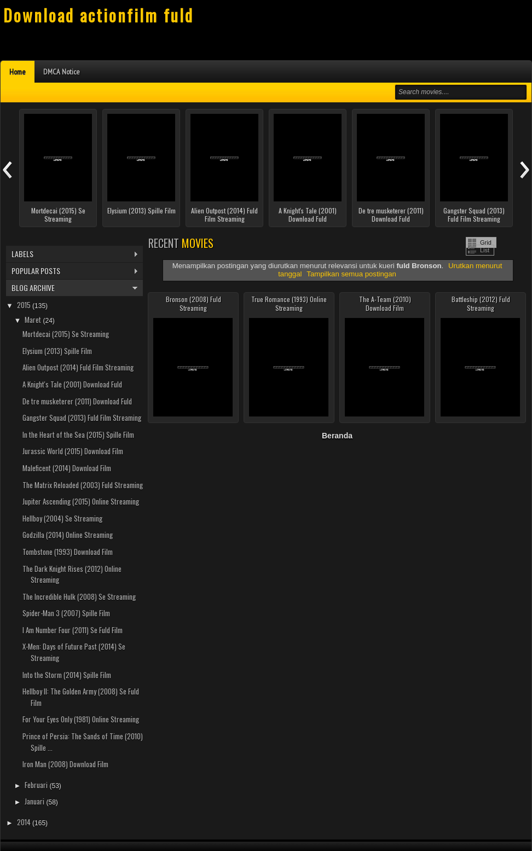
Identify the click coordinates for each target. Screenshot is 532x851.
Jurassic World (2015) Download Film (72, 450)
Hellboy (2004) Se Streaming (62, 518)
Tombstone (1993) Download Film (67, 551)
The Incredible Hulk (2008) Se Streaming (79, 596)
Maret (34, 319)
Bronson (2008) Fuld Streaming (193, 303)
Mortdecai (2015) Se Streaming (58, 214)
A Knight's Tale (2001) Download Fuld (308, 214)
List (484, 250)
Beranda (337, 435)
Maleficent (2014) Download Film (66, 467)
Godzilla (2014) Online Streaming (67, 534)
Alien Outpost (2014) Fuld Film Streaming (224, 214)
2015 (24, 304)
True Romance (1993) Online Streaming (289, 303)
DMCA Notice (61, 72)
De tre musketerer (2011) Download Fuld (391, 214)
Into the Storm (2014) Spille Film (66, 674)
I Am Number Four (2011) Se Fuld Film (72, 629)
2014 (24, 822)
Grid (485, 242)
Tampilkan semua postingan (351, 274)
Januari (35, 801)
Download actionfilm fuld (98, 15)
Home (17, 72)
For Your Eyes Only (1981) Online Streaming (80, 719)
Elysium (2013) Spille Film (141, 210)
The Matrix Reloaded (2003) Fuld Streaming (82, 484)
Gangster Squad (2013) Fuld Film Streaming (474, 214)
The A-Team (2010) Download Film (385, 303)
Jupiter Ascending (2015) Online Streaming (80, 501)
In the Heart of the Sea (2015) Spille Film (78, 434)
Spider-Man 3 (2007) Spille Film (66, 612)
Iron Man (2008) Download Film (65, 764)
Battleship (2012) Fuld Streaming (481, 303)
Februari (37, 784)
